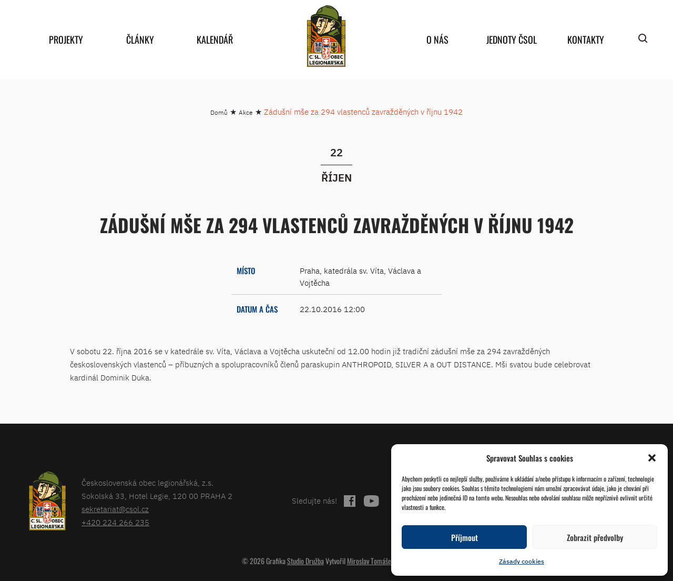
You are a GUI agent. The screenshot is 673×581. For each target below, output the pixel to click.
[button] (652, 458)
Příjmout (464, 537)
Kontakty (585, 39)
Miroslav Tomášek (370, 560)
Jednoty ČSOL (511, 39)
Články (140, 39)
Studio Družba (305, 560)
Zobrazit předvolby (595, 537)
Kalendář (215, 39)
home (326, 36)
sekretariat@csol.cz (115, 509)
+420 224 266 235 (115, 522)
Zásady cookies (521, 561)
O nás (437, 39)
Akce (246, 112)
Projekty (66, 39)
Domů (219, 112)
